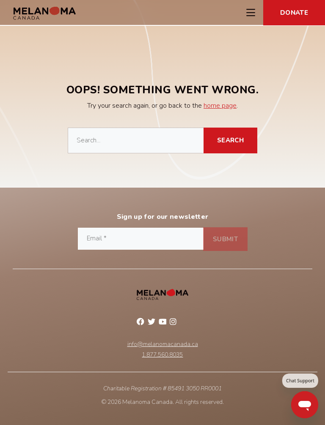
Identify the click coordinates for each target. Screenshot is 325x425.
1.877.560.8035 (162, 355)
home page (220, 105)
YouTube (162, 323)
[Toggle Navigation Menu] (250, 12)
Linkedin (184, 323)
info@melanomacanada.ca (162, 344)
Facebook (140, 323)
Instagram (173, 323)
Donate (294, 12)
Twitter (151, 323)
